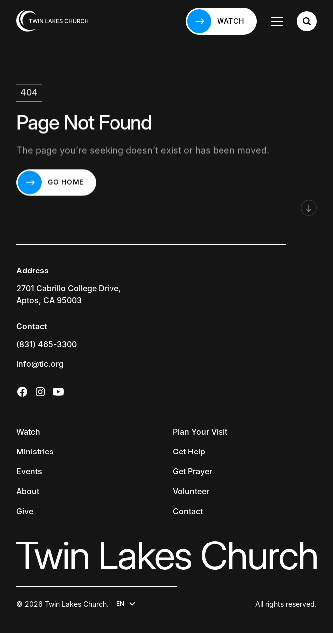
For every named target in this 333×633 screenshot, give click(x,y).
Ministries (35, 451)
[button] (277, 21)
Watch (28, 432)
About (27, 491)
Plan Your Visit (200, 432)
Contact (188, 511)
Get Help (189, 451)
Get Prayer (192, 471)
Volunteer (191, 491)
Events (29, 471)
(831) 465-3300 (46, 344)
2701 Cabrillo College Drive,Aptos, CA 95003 (68, 294)
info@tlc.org (40, 364)
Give (24, 511)
